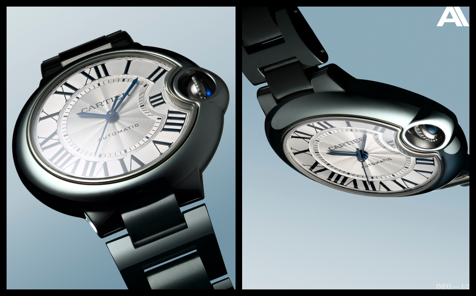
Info (443, 286)
